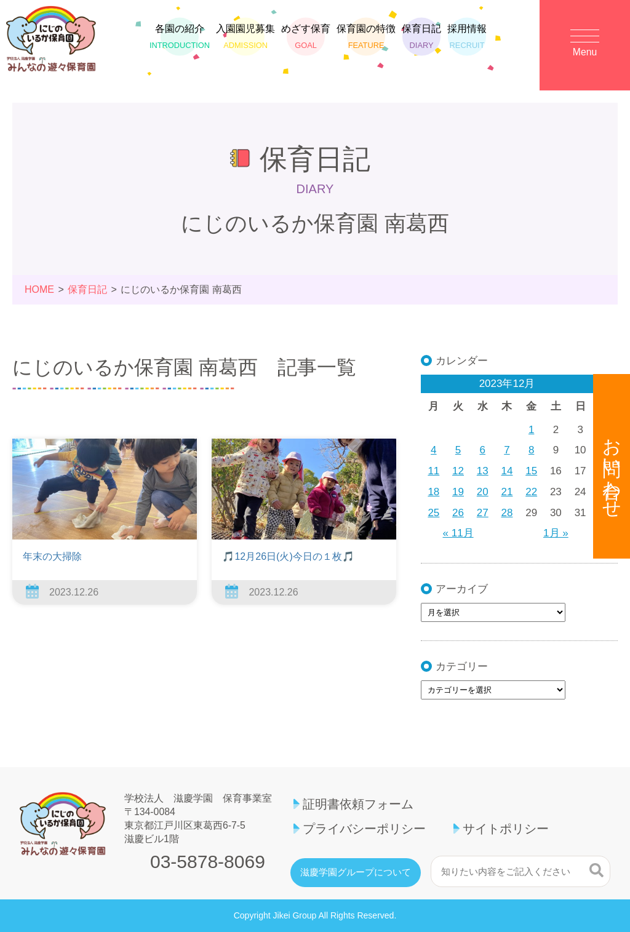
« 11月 (458, 533)
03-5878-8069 (207, 862)
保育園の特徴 (366, 40)
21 (507, 492)
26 (458, 513)
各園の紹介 (180, 40)
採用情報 (467, 40)
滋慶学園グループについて (355, 872)
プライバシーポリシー (364, 828)
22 (531, 492)
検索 (596, 869)
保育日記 (421, 40)
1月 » (555, 533)
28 (507, 513)
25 (433, 513)
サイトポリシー (506, 828)
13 (482, 471)
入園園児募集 (245, 40)
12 (458, 471)
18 (433, 492)
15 (531, 471)
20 (482, 492)
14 (507, 471)
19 (458, 492)
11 (433, 471)
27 (482, 513)
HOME (39, 289)
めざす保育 (305, 40)
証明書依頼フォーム (358, 804)
